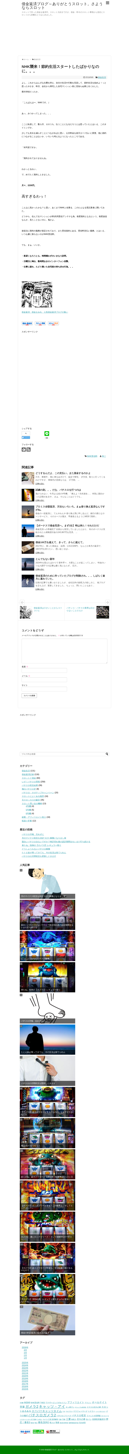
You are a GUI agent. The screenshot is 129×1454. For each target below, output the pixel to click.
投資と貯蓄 (27, 821)
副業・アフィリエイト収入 (34, 817)
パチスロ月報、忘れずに (33, 834)
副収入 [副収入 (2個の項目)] (73, 1419)
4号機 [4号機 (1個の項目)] (21, 1402)
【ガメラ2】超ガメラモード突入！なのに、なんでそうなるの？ (47, 1113)
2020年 (25, 1376)
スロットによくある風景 (33, 796)
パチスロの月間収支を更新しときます (39, 856)
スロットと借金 (29, 778)
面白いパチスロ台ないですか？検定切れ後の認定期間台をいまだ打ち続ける (56, 842)
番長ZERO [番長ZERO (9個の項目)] (43, 1422)
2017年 (25, 1384)
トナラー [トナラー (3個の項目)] (91, 1411)
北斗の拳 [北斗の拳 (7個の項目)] (81, 1419)
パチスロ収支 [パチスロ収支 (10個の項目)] (79, 1415)
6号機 (28, 813)
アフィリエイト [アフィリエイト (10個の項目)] (75, 1402)
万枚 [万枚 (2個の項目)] (63, 1419)
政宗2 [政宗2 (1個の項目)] (32, 1422)
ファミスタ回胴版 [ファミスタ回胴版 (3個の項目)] (94, 1416)
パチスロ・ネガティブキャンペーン (38, 793)
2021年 (25, 1373)
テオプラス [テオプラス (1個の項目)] (69, 1411)
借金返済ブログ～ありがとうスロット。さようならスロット (62, 6)
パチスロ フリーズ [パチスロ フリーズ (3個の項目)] (64, 1416)
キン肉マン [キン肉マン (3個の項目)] (70, 1407)
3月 (25, 1353)
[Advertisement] (64, 36)
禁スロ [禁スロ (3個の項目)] (52, 1423)
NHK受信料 (92, 456)
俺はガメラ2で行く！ (30, 1146)
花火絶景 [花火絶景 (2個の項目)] (82, 1423)
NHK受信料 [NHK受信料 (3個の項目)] (35, 1403)
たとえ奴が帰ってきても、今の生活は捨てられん (44, 853)
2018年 (25, 1381)
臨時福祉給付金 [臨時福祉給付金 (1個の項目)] (74, 1422)
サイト (25, 685)
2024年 (25, 1365)
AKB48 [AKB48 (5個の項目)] (27, 1402)
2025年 (25, 1363)
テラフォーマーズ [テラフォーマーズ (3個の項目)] (80, 1411)
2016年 (25, 1386)
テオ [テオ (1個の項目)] (63, 1411)
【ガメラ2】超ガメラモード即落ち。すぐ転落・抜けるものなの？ (47, 1269)
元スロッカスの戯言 (31, 800)
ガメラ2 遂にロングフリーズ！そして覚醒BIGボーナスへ (46, 1238)
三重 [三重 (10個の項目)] (68, 1419)
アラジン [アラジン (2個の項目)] (88, 1403)
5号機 (28, 810)
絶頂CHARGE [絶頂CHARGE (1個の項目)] (64, 1422)
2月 (25, 1355)
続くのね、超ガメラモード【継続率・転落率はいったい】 (47, 1177)
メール (26, 676)
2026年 (25, 1347)
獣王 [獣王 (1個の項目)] (36, 1422)
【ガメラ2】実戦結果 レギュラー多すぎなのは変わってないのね (47, 1300)
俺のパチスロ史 (29, 789)
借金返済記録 (28, 774)
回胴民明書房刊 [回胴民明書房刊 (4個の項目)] (98, 1419)
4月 (25, 1350)
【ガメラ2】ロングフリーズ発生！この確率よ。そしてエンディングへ (47, 1207)
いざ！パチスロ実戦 (31, 782)
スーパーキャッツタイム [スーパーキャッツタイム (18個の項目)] (47, 1411)
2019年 (25, 1378)
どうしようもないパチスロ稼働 (36, 849)
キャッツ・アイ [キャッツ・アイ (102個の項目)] (52, 1406)
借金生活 (102, 77)
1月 (25, 1358)
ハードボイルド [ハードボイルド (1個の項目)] (100, 1411)
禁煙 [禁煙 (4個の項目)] (57, 1422)
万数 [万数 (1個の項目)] (60, 1419)
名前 (25, 667)
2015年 (25, 1389)
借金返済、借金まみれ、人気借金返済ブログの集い (45, 312)
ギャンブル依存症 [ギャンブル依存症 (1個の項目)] (80, 1407)
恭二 (104, 456)
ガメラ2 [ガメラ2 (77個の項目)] (31, 1406)
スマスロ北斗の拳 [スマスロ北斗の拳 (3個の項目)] (94, 1407)
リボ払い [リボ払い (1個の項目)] (39, 1419)
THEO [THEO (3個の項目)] (42, 1403)
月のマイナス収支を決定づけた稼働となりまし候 (44, 838)
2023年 (25, 1368)
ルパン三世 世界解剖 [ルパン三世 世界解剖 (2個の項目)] (50, 1419)
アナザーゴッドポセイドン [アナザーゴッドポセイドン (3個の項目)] (56, 1403)
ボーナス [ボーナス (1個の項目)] (104, 1416)
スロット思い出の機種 (32, 803)
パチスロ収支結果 (30, 785)
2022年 (25, 1371)
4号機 (28, 806)
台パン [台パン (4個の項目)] (89, 1419)
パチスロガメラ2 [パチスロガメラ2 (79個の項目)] (42, 1415)
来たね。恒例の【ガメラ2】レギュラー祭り (41, 845)
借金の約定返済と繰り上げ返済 (35, 1333)
